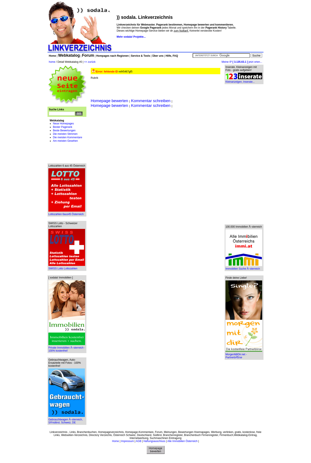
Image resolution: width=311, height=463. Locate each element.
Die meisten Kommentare (67, 137)
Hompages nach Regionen (112, 55)
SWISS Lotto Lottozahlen (66, 267)
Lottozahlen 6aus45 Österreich (66, 213)
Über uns (157, 55)
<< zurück (90, 61)
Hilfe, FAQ (172, 55)
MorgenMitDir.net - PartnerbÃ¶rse (243, 354)
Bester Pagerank (62, 127)
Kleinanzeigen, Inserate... (243, 80)
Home (52, 55)
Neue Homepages (63, 123)
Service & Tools (140, 55)
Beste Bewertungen (64, 130)
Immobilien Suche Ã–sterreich (243, 267)
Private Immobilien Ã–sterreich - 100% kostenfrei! (66, 348)
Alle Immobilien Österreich (182, 441)
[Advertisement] (67, 152)
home (52, 61)
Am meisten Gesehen (65, 140)
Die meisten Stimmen (65, 133)
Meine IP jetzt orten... (242, 61)
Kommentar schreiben (151, 100)
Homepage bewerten (110, 100)
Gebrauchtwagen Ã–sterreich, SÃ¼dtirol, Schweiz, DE (66, 420)
